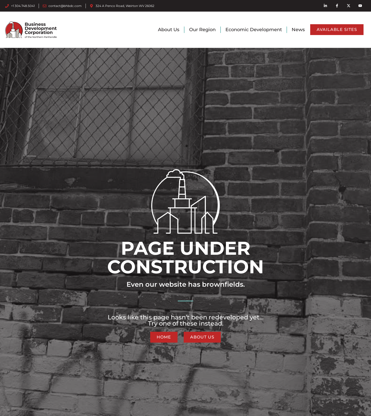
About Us (168, 29)
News (298, 29)
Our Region (202, 29)
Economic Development (253, 29)
